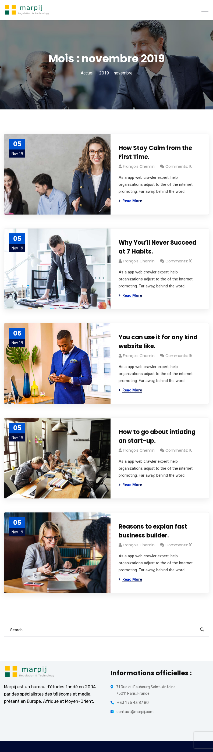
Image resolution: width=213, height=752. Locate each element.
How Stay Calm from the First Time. (155, 152)
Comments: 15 (178, 355)
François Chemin (139, 166)
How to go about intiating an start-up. (157, 436)
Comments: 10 (179, 166)
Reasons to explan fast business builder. (153, 531)
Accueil (87, 73)
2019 (104, 73)
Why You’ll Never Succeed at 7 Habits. (157, 247)
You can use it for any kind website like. (158, 341)
